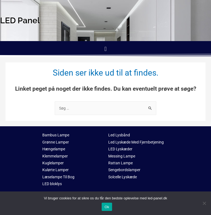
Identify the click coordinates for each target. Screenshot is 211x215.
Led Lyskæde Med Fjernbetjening (136, 142)
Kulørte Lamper (55, 170)
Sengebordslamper (124, 170)
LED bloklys (52, 184)
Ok (106, 207)
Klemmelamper (55, 156)
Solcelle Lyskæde (122, 177)
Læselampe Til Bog (58, 177)
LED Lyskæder (120, 149)
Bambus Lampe (55, 135)
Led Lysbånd (119, 135)
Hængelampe (53, 149)
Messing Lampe (121, 156)
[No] (204, 203)
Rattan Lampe (120, 163)
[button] (105, 49)
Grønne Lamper (55, 142)
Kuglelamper (53, 163)
